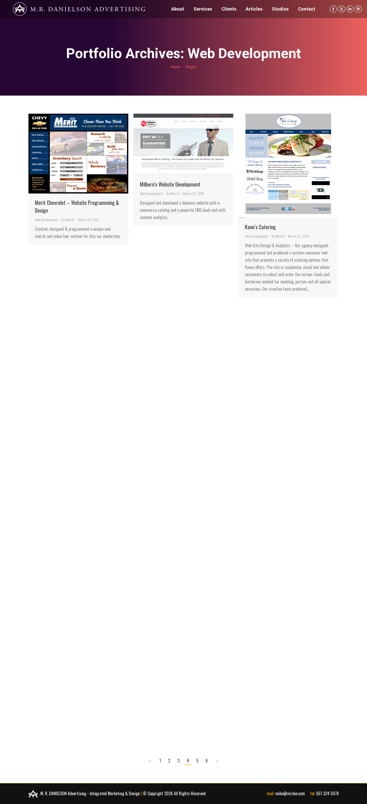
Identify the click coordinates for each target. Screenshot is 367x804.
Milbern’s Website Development (170, 184)
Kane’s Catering (260, 227)
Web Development (46, 219)
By (68, 219)
